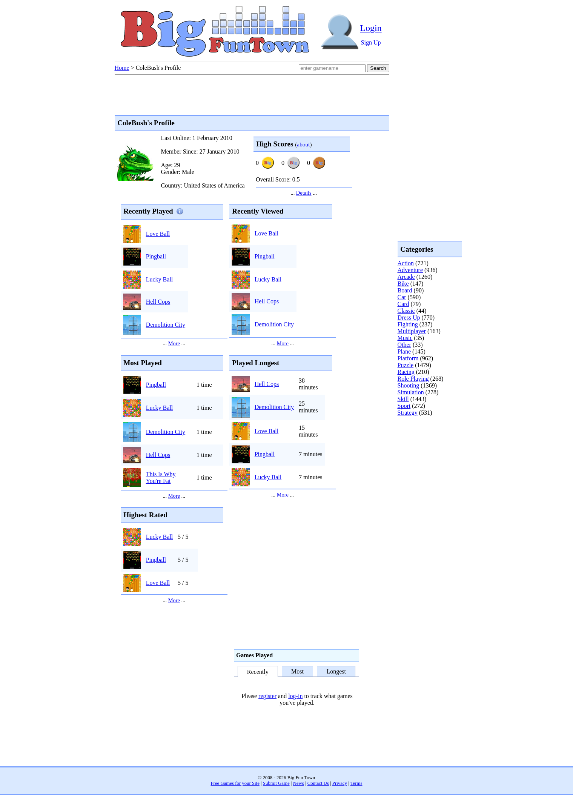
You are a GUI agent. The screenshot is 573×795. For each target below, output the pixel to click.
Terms (356, 783)
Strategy (408, 412)
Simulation (411, 392)
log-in (295, 696)
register (267, 696)
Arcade (406, 277)
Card (403, 304)
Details (304, 193)
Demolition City (165, 324)
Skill (403, 399)
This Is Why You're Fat (161, 477)
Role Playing (413, 378)
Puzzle (406, 365)
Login (370, 28)
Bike (403, 283)
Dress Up (409, 317)
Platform (408, 358)
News (298, 783)
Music (405, 338)
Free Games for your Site (235, 783)
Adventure (410, 270)
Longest (336, 671)
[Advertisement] (428, 447)
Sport (404, 406)
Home (122, 68)
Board (405, 290)
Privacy (339, 783)
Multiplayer (412, 331)
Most (297, 671)
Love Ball (158, 234)
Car (402, 297)
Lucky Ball (159, 279)
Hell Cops (158, 301)
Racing (406, 372)
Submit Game (276, 783)
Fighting (408, 324)
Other (404, 344)
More (174, 343)
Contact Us (318, 783)
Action (406, 263)
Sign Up (371, 42)
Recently (258, 672)
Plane (404, 351)
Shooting (408, 385)
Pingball (156, 256)
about (303, 144)
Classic (406, 311)
